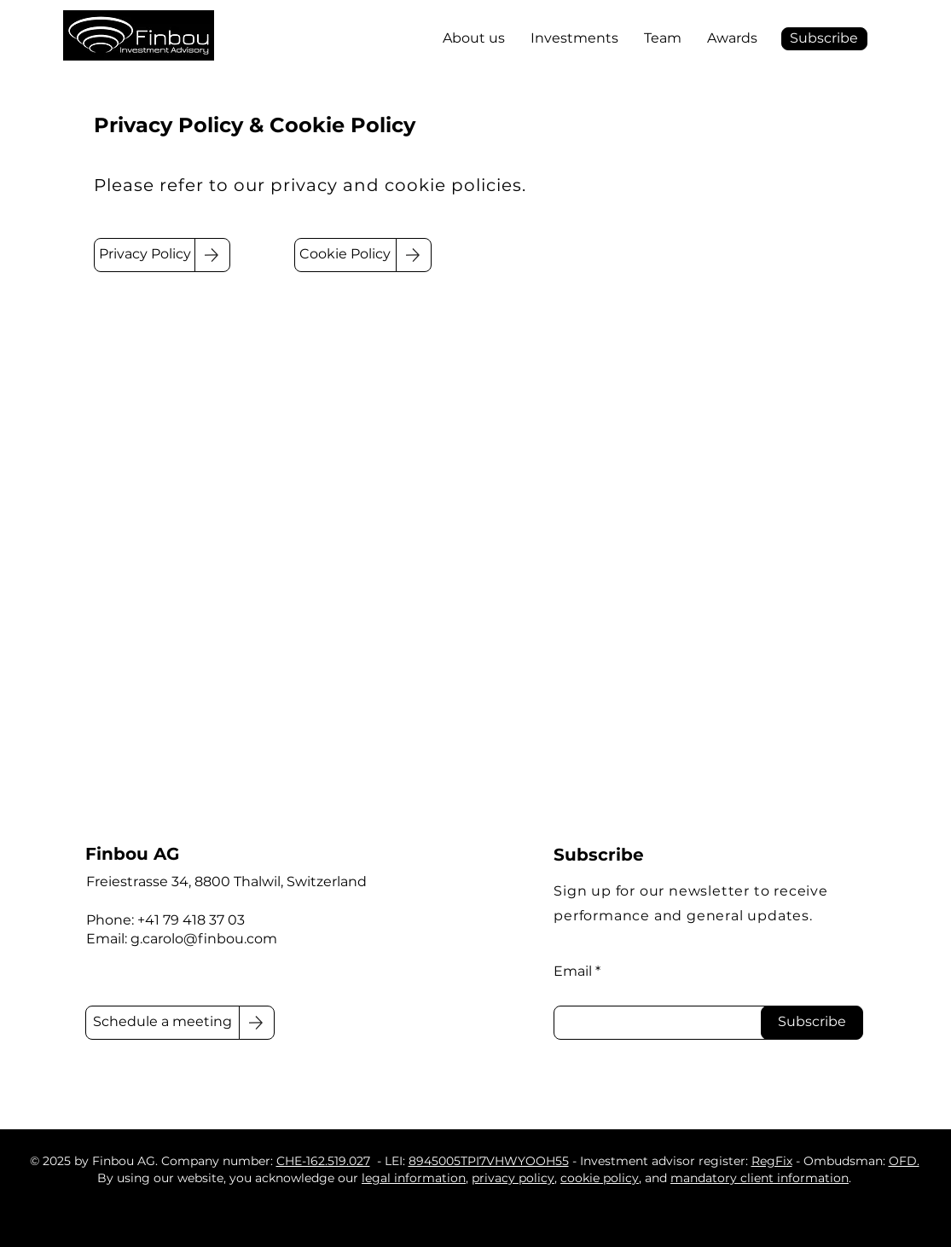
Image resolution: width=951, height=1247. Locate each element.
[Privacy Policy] (145, 255)
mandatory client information (759, 1178)
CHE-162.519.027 (323, 1161)
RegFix (771, 1161)
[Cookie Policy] (345, 255)
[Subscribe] (812, 1023)
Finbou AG (132, 854)
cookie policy (599, 1178)
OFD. (904, 1161)
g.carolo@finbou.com (203, 939)
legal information (414, 1178)
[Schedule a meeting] (163, 1023)
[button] (824, 38)
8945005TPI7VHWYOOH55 (489, 1161)
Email (573, 971)
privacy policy (513, 1178)
